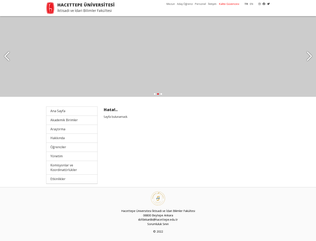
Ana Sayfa (57, 111)
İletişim (212, 4)
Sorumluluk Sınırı (158, 224)
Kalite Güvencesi (229, 4)
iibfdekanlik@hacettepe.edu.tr (158, 219)
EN (251, 4)
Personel (200, 4)
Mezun (170, 4)
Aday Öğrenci (185, 4)
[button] (309, 56)
